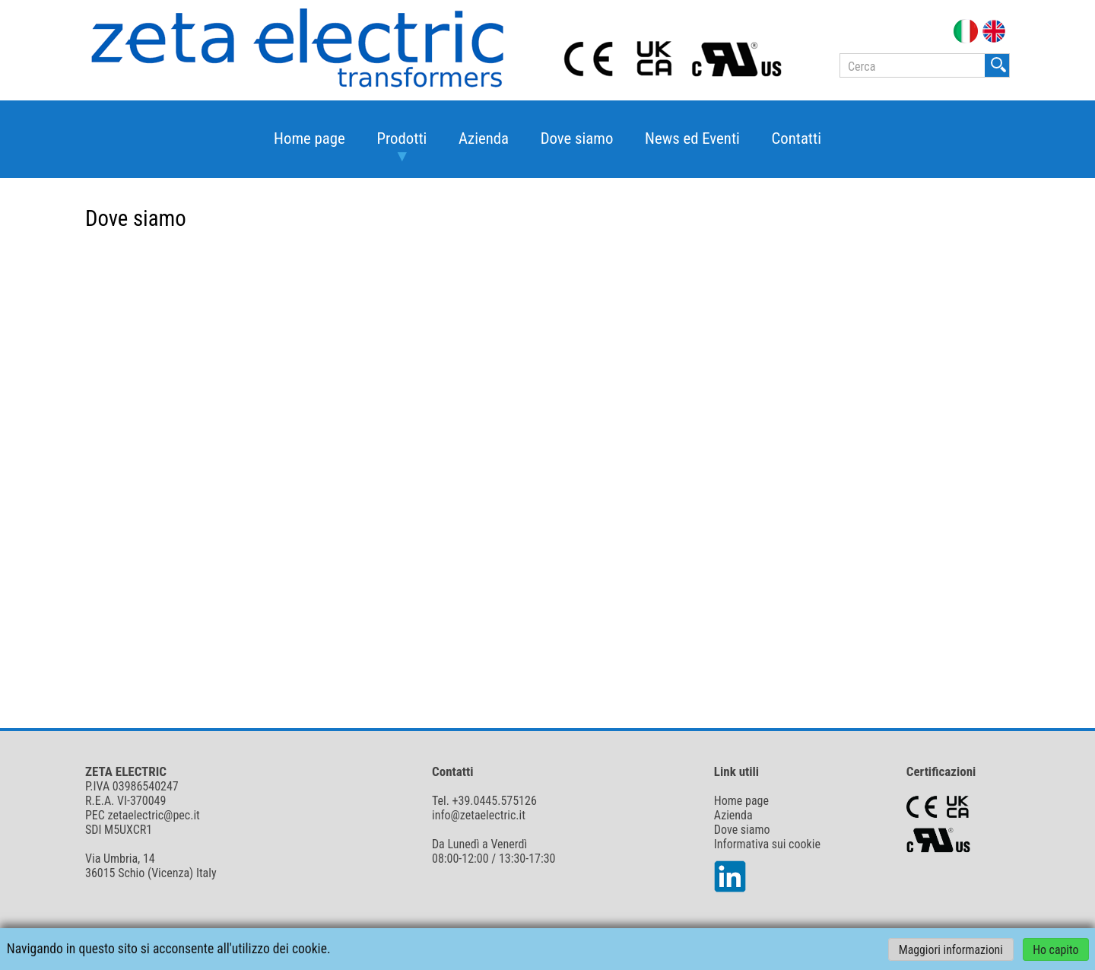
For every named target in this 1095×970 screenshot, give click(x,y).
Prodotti (401, 138)
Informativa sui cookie (767, 844)
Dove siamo (577, 138)
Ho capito (1055, 949)
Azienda (484, 138)
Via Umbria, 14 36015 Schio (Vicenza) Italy (151, 865)
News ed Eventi (692, 138)
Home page (309, 138)
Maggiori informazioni (951, 949)
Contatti (796, 138)
